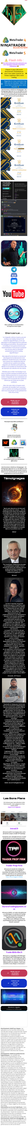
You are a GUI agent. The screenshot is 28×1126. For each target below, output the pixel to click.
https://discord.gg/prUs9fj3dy (14, 877)
